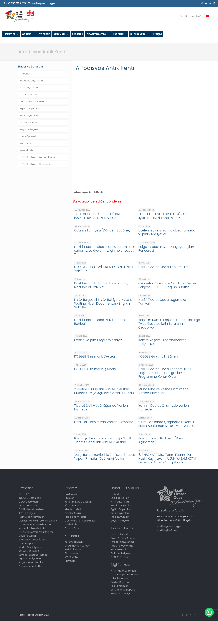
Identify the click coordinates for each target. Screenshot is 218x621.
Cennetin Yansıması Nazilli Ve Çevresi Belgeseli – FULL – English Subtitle (167, 285)
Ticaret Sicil (25, 494)
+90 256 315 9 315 (16, 3)
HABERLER (120, 34)
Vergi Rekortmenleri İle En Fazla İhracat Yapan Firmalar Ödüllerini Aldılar (104, 456)
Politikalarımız (73, 549)
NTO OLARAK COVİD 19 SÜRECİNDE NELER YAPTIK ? (104, 269)
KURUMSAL (61, 34)
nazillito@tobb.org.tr (43, 3)
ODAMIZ (28, 34)
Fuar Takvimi (118, 549)
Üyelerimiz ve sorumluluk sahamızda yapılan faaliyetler (166, 232)
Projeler (69, 498)
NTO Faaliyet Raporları (124, 574)
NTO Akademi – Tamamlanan (37, 157)
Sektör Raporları (120, 582)
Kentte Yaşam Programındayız (98, 340)
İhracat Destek (120, 534)
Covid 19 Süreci (27, 536)
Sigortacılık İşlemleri (30, 558)
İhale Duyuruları (29, 122)
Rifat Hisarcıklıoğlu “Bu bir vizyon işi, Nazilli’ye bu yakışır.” (101, 285)
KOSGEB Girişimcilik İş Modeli (95, 369)
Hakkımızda (71, 494)
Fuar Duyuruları (29, 115)
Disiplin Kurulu (73, 513)
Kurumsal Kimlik (74, 542)
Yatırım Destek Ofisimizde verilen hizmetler (163, 407)
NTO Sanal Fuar (120, 557)
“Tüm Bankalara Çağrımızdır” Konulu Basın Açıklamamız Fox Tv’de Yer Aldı (166, 424)
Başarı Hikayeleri (29, 129)
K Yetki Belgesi (26, 513)
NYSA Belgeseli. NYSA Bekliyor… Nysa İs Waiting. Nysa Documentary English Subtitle (103, 303)
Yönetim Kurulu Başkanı (78, 501)
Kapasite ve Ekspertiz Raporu (35, 524)
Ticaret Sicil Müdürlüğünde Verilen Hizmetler (101, 407)
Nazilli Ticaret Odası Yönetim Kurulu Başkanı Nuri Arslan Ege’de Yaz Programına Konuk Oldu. (166, 373)
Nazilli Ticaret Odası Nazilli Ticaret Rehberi (100, 322)
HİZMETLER (11, 34)
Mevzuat (70, 561)
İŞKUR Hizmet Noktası (31, 509)
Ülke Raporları (119, 578)
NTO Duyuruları (29, 87)
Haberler (25, 73)
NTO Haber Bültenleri (123, 570)
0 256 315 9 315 (170, 510)
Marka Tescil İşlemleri (31, 547)
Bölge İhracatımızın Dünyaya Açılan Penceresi (166, 249)
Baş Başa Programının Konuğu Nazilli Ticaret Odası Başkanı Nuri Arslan (102, 440)
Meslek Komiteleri (75, 517)
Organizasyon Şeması (77, 545)
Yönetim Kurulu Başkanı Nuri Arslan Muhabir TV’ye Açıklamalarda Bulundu (104, 391)
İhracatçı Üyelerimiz (122, 542)
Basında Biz (26, 150)
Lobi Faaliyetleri (29, 94)
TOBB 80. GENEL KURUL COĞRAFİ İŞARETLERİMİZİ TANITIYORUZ (162, 216)
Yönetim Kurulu (73, 505)
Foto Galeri (26, 143)
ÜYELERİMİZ (44, 34)
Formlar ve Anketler (30, 566)
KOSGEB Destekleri (29, 498)
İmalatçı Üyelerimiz (122, 545)
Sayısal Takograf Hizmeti (33, 555)
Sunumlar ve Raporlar (124, 589)
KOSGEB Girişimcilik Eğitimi (158, 356)
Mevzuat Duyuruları (31, 80)
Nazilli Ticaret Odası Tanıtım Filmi (163, 267)
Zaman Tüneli (73, 528)
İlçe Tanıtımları (120, 586)
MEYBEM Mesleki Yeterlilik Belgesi (37, 520)
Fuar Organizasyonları (31, 517)
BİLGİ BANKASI (139, 34)
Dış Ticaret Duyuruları (32, 101)
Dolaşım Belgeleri (121, 553)
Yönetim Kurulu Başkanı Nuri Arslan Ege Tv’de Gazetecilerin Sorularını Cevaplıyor (169, 324)
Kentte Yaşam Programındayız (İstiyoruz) (162, 342)
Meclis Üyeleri (73, 509)
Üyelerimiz (71, 524)
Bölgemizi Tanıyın (121, 593)
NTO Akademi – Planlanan (35, 164)
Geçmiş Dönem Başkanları (80, 520)
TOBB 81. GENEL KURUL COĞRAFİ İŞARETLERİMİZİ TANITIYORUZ (97, 216)
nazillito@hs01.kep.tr (169, 530)
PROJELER (77, 34)
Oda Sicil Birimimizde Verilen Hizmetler (103, 422)
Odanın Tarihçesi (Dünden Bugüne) (102, 230)
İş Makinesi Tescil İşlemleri (33, 539)
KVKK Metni (71, 557)
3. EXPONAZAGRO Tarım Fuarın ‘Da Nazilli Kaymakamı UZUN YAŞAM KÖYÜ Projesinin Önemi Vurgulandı (167, 458)
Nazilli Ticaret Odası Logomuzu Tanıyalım (162, 301)
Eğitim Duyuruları (30, 108)
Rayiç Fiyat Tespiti (29, 551)
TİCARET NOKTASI (97, 34)
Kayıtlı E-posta (27, 543)
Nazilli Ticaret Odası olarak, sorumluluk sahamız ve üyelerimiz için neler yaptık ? (104, 250)
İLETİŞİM (157, 34)
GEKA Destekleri (28, 501)
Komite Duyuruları (121, 505)
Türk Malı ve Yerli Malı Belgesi (35, 532)
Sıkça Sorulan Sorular (30, 562)
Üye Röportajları (29, 136)
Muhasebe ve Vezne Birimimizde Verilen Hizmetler (163, 391)
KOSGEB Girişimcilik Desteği (95, 356)
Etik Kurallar (72, 553)
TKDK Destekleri (28, 505)
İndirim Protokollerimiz (31, 528)
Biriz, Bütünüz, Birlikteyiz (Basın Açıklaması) (161, 440)
